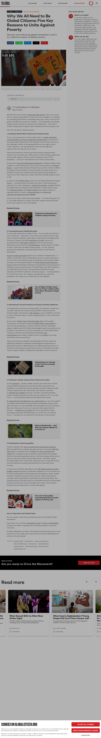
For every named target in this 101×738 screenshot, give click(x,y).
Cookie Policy (85, 735)
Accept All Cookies (86, 724)
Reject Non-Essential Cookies (85, 730)
